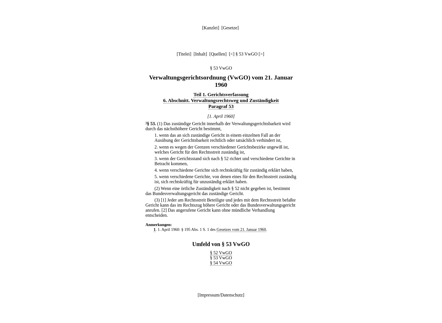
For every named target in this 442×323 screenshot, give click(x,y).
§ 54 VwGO (221, 262)
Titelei (184, 54)
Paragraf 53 (220, 106)
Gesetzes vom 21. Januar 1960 (241, 229)
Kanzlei (211, 27)
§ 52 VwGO (221, 252)
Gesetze (230, 27)
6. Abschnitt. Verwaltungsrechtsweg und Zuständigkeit (221, 100)
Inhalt (200, 54)
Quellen (218, 54)
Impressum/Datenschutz (221, 295)
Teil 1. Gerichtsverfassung (220, 94)
